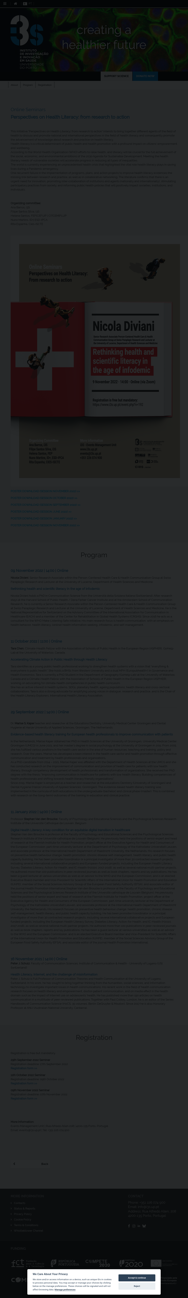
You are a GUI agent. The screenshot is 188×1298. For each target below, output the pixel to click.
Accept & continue (137, 1278)
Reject (137, 1286)
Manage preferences (65, 1289)
